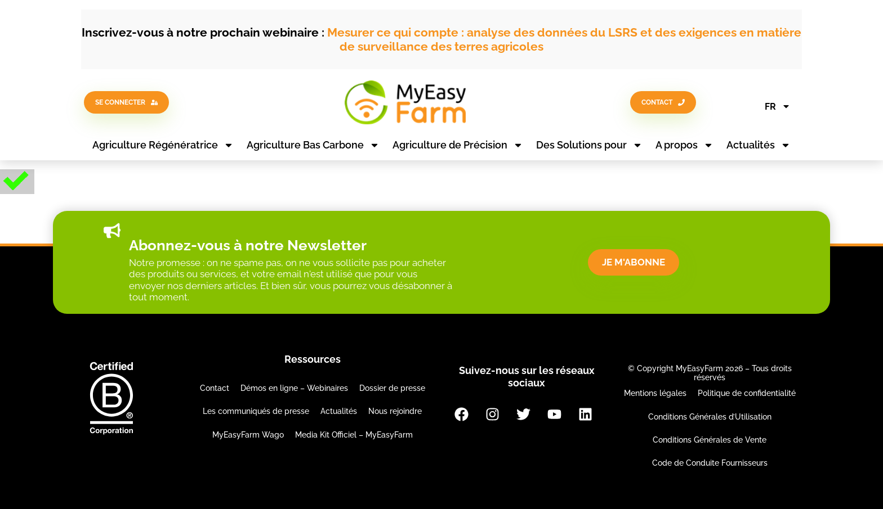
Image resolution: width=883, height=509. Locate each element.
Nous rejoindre (395, 411)
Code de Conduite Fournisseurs (710, 462)
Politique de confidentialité (747, 393)
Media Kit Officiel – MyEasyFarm (354, 434)
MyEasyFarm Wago (248, 434)
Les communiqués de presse (256, 411)
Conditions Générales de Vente (709, 439)
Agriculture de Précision (458, 145)
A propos (684, 145)
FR (778, 106)
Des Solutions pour (589, 145)
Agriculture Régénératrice (163, 145)
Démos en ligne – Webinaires (294, 388)
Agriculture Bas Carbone (313, 145)
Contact (214, 388)
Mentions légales (655, 393)
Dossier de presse (392, 388)
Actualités (758, 145)
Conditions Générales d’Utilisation (709, 416)
